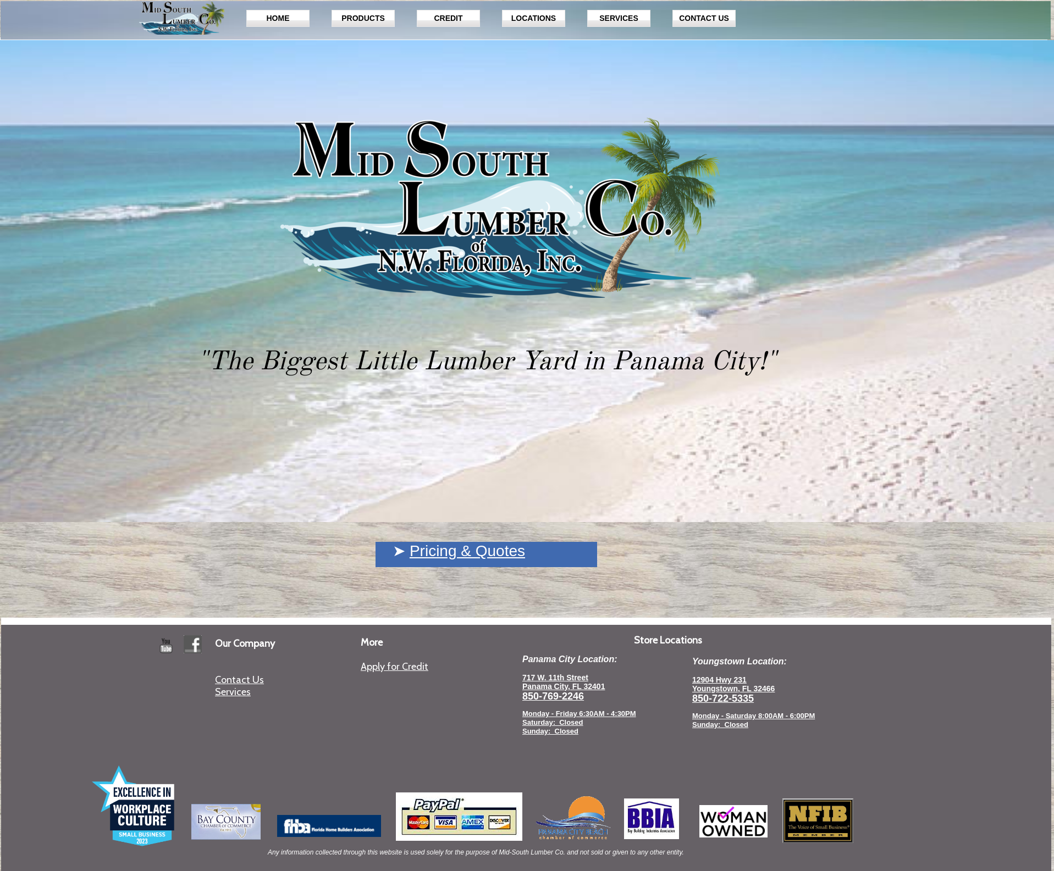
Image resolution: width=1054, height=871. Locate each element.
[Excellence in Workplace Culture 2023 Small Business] (133, 805)
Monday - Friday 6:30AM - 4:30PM (579, 713)
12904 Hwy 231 (719, 679)
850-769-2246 (553, 696)
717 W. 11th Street (555, 677)
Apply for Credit (394, 667)
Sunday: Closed (720, 724)
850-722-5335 (723, 698)
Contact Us (239, 680)
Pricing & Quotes (467, 550)
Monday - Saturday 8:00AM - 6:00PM (753, 716)
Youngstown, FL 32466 (733, 688)
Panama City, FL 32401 (563, 686)
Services (233, 692)
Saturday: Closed (552, 722)
